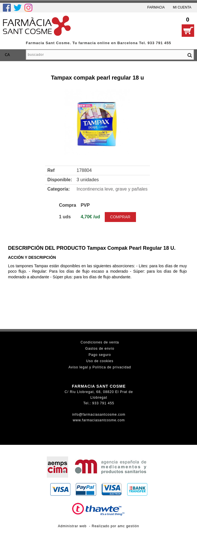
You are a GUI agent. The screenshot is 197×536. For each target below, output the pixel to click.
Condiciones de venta (100, 342)
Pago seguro (100, 355)
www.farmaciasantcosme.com (99, 420)
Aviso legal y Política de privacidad (99, 367)
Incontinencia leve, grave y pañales (112, 189)
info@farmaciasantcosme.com (98, 415)
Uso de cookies (99, 361)
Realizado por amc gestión (115, 526)
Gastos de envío (99, 349)
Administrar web (72, 526)
